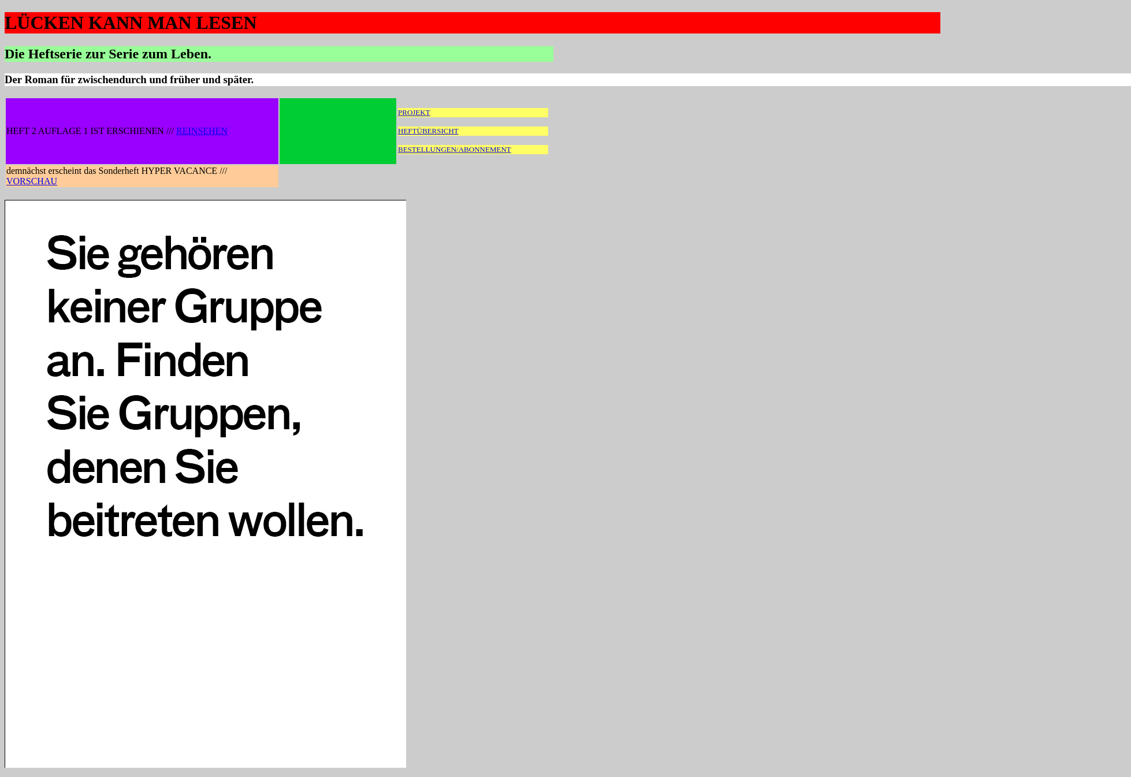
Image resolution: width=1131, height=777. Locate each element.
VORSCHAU (31, 181)
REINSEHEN (202, 131)
